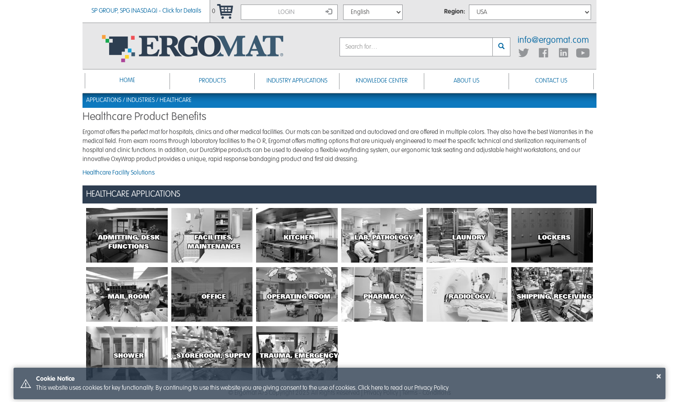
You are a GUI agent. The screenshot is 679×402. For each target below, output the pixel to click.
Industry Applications (296, 81)
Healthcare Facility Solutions (119, 173)
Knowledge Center (382, 81)
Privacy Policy (431, 388)
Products (212, 81)
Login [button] (305, 11)
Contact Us (551, 81)
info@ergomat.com (553, 40)
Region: (454, 12)
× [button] (658, 376)
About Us (466, 81)
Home (127, 80)
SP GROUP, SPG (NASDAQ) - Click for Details (146, 11)
